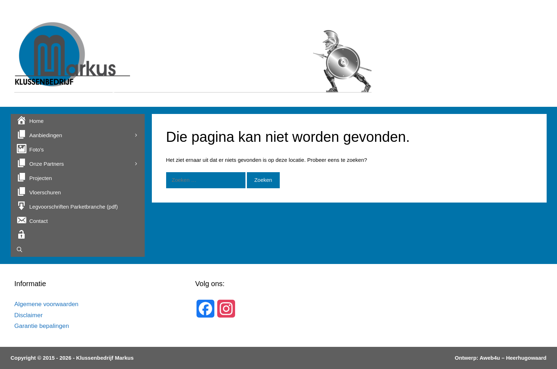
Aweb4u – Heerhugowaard (512, 358)
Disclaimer (28, 315)
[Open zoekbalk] (78, 250)
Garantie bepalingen (41, 326)
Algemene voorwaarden (46, 304)
